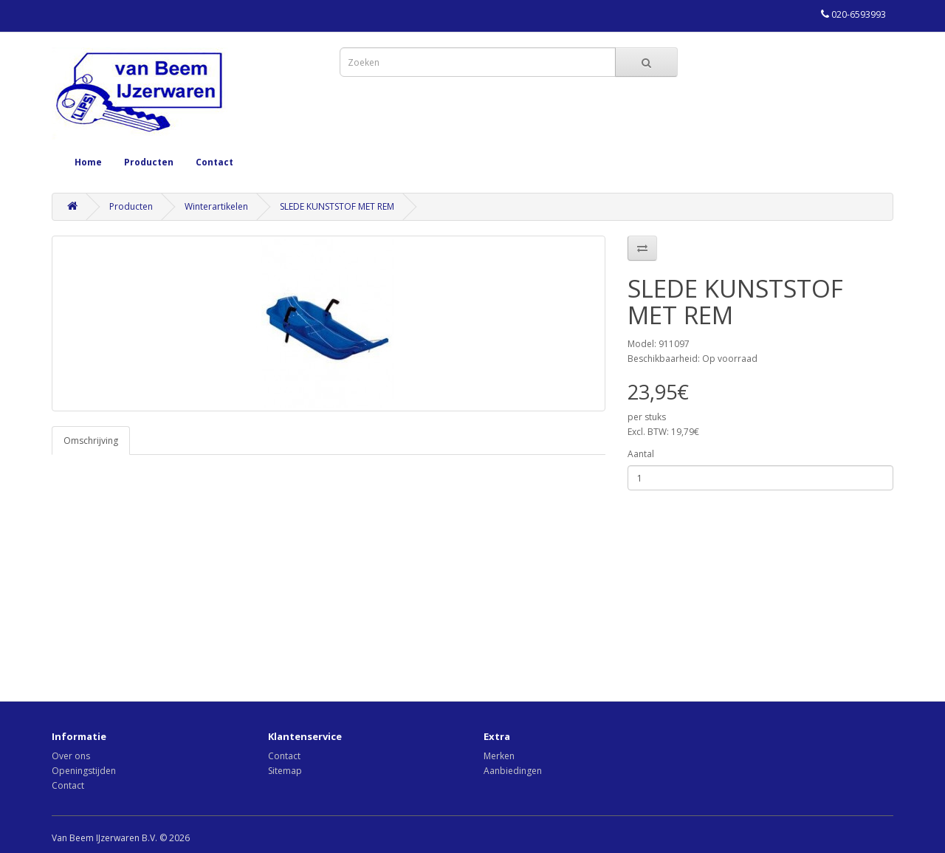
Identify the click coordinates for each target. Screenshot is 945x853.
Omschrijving (90, 440)
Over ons (71, 756)
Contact (214, 162)
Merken (499, 756)
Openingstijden (84, 770)
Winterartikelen (216, 206)
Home (88, 162)
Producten (148, 162)
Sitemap (285, 770)
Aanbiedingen (513, 770)
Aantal (641, 454)
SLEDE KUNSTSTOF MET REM (337, 206)
